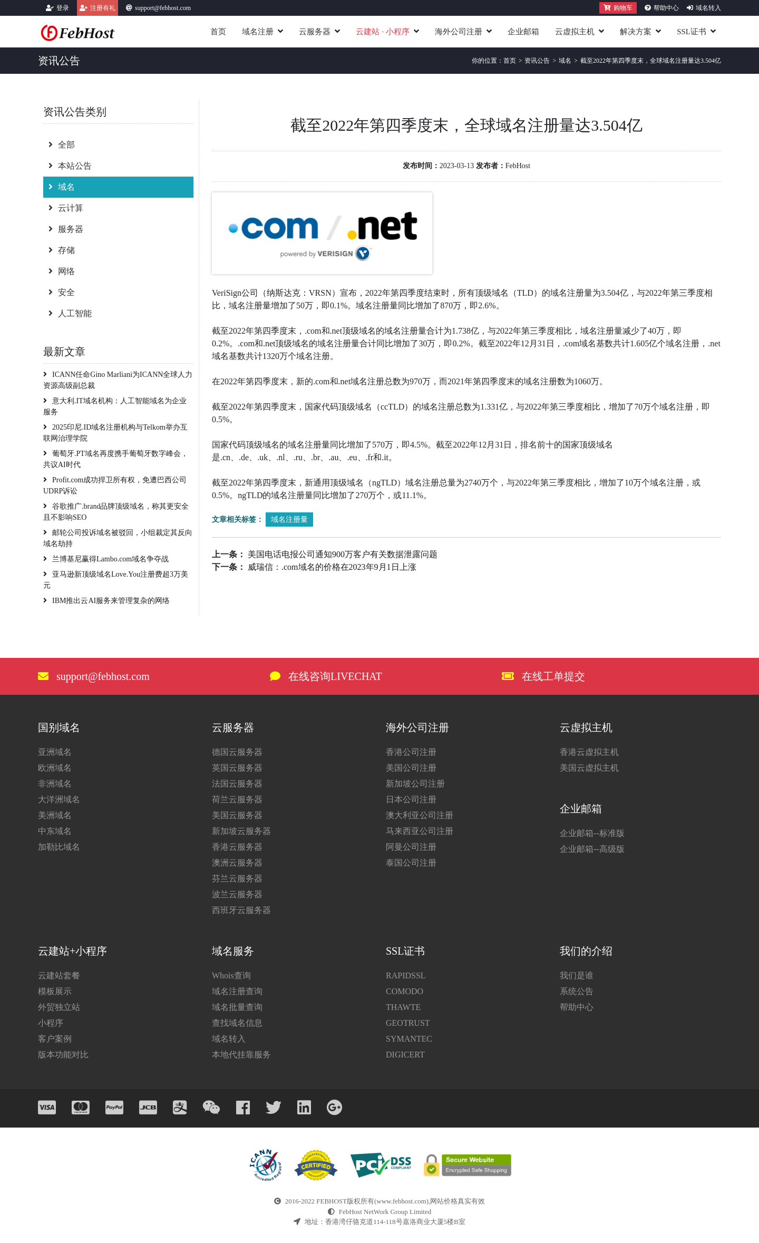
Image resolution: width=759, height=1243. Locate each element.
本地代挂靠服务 (241, 1054)
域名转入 (708, 8)
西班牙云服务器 (241, 910)
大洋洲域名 (59, 799)
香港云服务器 (237, 846)
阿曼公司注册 (411, 846)
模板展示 (55, 991)
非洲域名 (55, 783)
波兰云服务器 (237, 894)
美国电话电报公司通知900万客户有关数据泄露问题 (342, 554)
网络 (61, 271)
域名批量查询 (237, 1007)
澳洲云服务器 (237, 862)
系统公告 (576, 991)
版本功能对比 (63, 1054)
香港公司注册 (411, 751)
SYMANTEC (409, 1038)
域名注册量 (289, 519)
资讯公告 (537, 60)
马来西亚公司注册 (419, 831)
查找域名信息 (237, 1022)
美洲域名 (55, 815)
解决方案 (635, 31)
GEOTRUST (408, 1022)
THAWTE (403, 1007)
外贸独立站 (59, 1007)
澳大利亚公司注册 (419, 815)
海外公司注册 (458, 31)
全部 (61, 144)
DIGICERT (405, 1054)
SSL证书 (691, 31)
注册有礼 (102, 8)
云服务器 (314, 31)
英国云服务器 (237, 767)
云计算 (65, 207)
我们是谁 (576, 975)
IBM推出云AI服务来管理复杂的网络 (106, 601)
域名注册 (258, 31)
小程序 (50, 1022)
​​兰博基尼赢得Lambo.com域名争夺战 (106, 559)
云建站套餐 (59, 975)
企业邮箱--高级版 (592, 848)
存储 (61, 250)
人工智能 (70, 313)
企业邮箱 (523, 31)
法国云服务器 (237, 783)
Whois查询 (231, 975)
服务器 (65, 229)
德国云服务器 (237, 751)
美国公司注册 (411, 767)
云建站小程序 (383, 31)
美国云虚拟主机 (589, 767)
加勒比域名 (59, 846)
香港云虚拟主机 (589, 751)
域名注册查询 (237, 991)
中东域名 (55, 831)
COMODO (404, 991)
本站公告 (70, 165)
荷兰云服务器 (237, 799)
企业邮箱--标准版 (592, 833)
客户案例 (55, 1038)
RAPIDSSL (406, 975)
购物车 (618, 8)
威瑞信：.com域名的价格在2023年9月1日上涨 (332, 566)
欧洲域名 (55, 767)
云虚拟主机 (575, 31)
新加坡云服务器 (241, 831)
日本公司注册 (411, 799)
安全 (61, 292)
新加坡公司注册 (415, 783)
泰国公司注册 (411, 862)
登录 (62, 8)
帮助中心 (666, 8)
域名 (565, 60)
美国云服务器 (237, 815)
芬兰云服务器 (237, 878)
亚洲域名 (55, 751)
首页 (218, 31)
